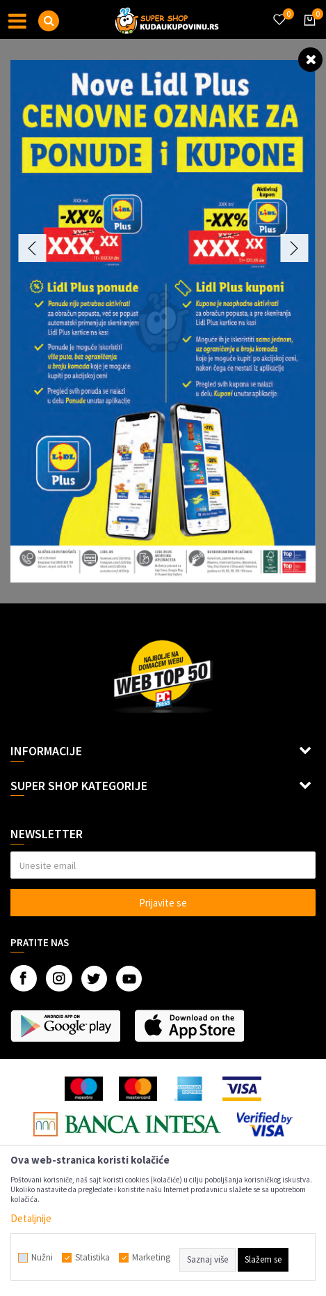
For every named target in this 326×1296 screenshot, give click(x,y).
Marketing (151, 1258)
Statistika (92, 1258)
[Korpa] (307, 32)
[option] (163, 321)
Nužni (42, 1258)
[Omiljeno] (278, 11)
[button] (48, 20)
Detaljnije (30, 1218)
